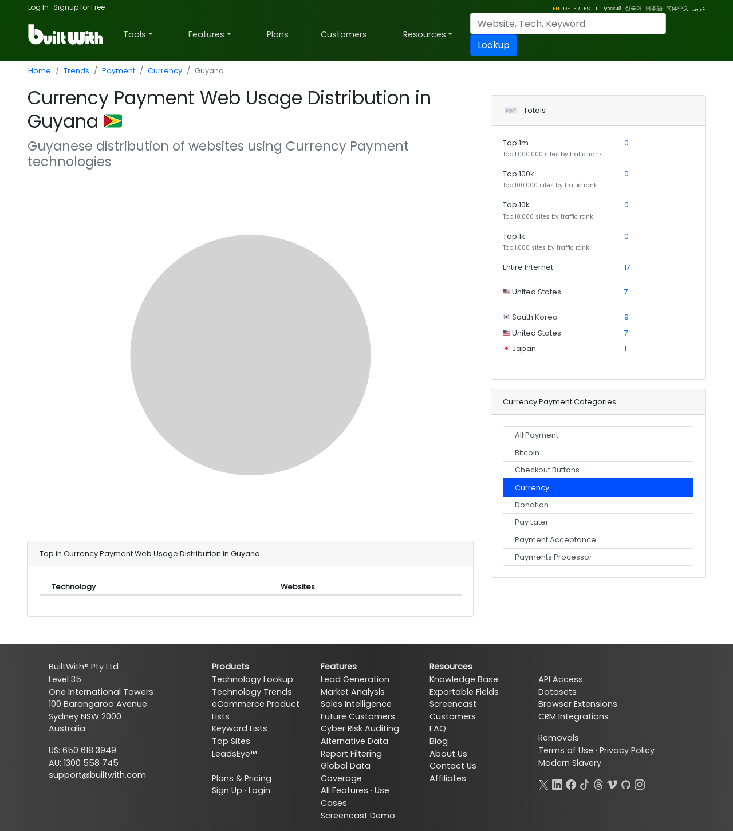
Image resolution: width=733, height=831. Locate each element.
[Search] (568, 23)
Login (259, 790)
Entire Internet (528, 267)
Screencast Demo (358, 815)
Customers (344, 34)
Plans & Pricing (241, 778)
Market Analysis (353, 692)
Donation (532, 505)
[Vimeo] (612, 783)
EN (556, 8)
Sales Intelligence (356, 704)
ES (587, 8)
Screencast (452, 704)
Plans (278, 34)
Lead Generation (355, 679)
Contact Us (452, 765)
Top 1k (514, 236)
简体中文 (677, 8)
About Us (448, 753)
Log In (38, 7)
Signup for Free (79, 7)
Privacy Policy (627, 750)
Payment (118, 71)
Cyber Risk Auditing (360, 728)
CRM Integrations (573, 716)
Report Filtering (351, 753)
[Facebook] (571, 783)
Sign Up (227, 790)
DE (566, 8)
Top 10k (516, 205)
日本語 (654, 8)
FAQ (437, 728)
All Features (344, 790)
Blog (438, 741)
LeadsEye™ (234, 753)
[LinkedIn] (557, 783)
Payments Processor (553, 557)
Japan (523, 348)
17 (627, 267)
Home (39, 71)
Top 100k (518, 174)
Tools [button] (134, 34)
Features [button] (206, 34)
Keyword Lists (239, 728)
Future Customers (358, 716)
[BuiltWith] (66, 34)
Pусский (611, 8)
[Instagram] (640, 783)
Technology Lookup (252, 679)
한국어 (633, 8)
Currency (165, 71)
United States (535, 292)
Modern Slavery (569, 763)
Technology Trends (252, 692)
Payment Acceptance (555, 540)
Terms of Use (565, 750)
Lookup (494, 45)
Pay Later (532, 522)
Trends (76, 71)
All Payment (536, 435)
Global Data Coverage (346, 772)
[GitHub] (626, 783)
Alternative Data (354, 741)
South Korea (534, 317)
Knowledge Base (463, 679)
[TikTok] (585, 783)
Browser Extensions (577, 704)
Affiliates (447, 778)
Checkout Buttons (547, 470)
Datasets (557, 692)
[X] (543, 783)
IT (595, 8)
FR (576, 8)
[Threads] (598, 783)
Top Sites (231, 741)
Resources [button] (424, 34)
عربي (699, 8)
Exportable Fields (464, 692)
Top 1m (516, 143)
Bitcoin (527, 453)
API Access (560, 679)
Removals (558, 737)
